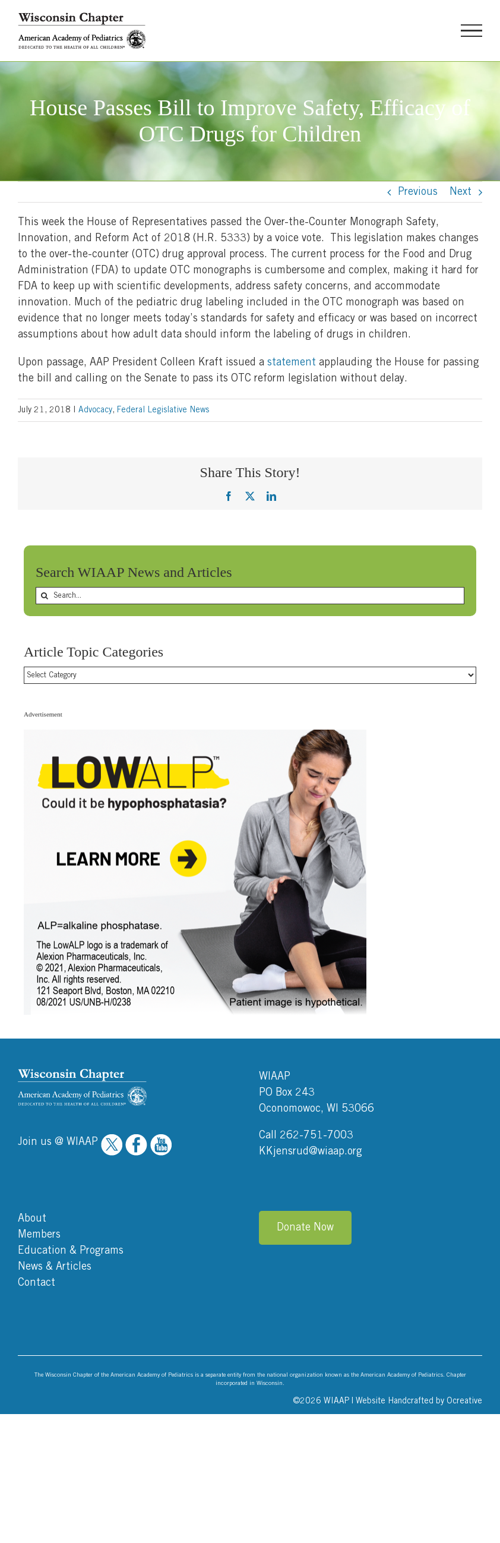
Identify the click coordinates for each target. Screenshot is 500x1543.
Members (39, 1234)
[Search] (44, 595)
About (32, 1218)
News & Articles (54, 1266)
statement (291, 362)
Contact (36, 1282)
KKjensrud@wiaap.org (310, 1151)
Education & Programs (71, 1250)
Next (460, 192)
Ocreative (464, 1401)
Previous (418, 192)
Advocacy (95, 410)
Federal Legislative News (163, 410)
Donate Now (305, 1227)
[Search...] (250, 595)
